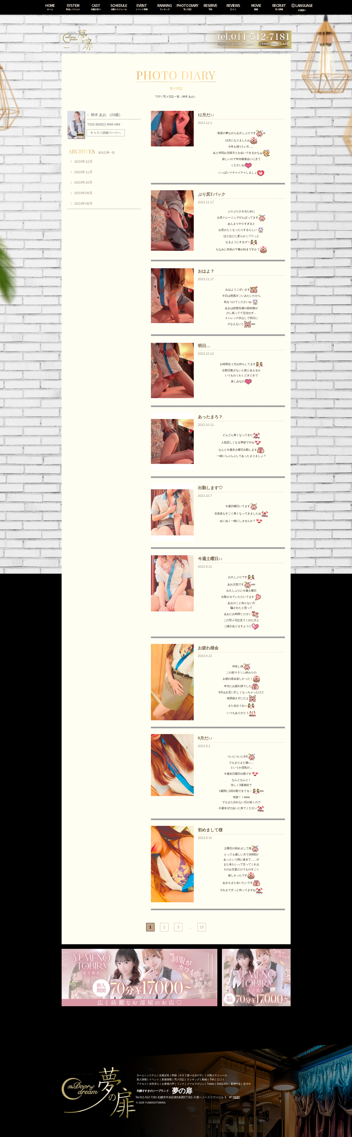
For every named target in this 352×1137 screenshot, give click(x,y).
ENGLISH (222, 1083)
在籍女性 (164, 1075)
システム (152, 1075)
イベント (154, 1079)
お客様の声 (168, 1083)
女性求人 (154, 1083)
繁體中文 (236, 1083)
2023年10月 (83, 182)
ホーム (140, 1075)
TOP (158, 96)
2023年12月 (83, 161)
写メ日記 (179, 1079)
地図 (236, 1097)
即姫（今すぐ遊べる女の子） (188, 1075)
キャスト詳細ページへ (105, 132)
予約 (212, 1079)
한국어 (247, 1083)
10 (202, 927)
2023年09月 (83, 193)
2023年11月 (83, 172)
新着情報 (167, 1079)
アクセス (142, 1083)
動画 (204, 1079)
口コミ (221, 1079)
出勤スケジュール (217, 1075)
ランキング (193, 1079)
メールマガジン (196, 1083)
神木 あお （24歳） (106, 115)
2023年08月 (83, 203)
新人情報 (142, 1079)
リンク (180, 1083)
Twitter (210, 1083)
